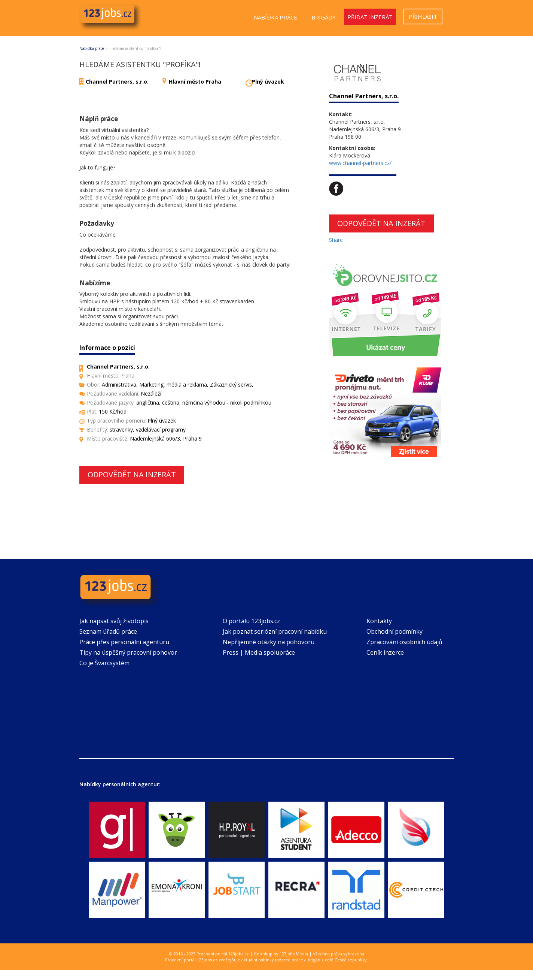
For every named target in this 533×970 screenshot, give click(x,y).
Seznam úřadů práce (108, 631)
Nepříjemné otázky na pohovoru (268, 642)
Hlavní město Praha (195, 81)
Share (336, 239)
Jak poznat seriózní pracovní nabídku (275, 631)
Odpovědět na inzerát (132, 474)
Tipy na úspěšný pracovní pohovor (128, 652)
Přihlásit (423, 16)
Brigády (323, 17)
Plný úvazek (268, 81)
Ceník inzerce (385, 652)
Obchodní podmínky (394, 631)
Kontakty (379, 621)
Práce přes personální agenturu (124, 642)
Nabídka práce (275, 17)
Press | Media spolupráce (259, 652)
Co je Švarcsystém (104, 663)
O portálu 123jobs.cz (251, 621)
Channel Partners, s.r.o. (117, 81)
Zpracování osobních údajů (404, 642)
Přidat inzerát (370, 17)
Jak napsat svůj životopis (114, 621)
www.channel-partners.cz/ (360, 162)
